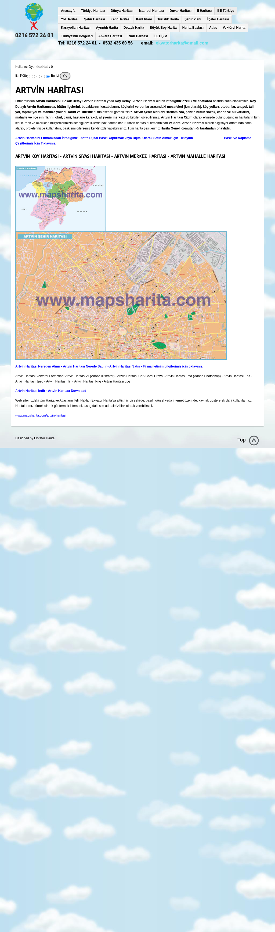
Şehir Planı (192, 19)
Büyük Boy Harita (163, 27)
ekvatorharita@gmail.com (182, 43)
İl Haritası (204, 11)
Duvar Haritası (180, 11)
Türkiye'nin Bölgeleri (77, 36)
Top (241, 440)
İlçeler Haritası (218, 19)
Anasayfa (68, 11)
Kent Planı (144, 19)
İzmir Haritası (138, 36)
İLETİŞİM (160, 36)
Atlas (213, 27)
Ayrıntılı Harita (107, 27)
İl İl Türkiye (225, 11)
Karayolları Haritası (75, 27)
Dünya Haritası (122, 11)
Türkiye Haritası (93, 11)
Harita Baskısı (193, 27)
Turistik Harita (168, 19)
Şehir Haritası (94, 19)
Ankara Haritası (110, 36)
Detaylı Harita (134, 27)
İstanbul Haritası (151, 11)
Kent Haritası (121, 19)
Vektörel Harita (234, 27)
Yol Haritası (69, 19)
